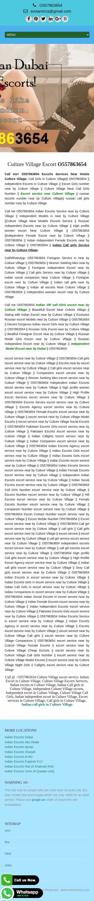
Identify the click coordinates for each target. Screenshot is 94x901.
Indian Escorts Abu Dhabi (22, 742)
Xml (7, 830)
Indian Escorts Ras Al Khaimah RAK (29, 766)
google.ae (38, 799)
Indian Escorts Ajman (19, 747)
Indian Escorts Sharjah (20, 752)
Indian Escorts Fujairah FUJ (24, 761)
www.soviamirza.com (75, 890)
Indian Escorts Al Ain (19, 756)
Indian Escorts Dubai (19, 737)
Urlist (8, 865)
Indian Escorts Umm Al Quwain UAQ (29, 771)
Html (8, 853)
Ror (7, 842)
